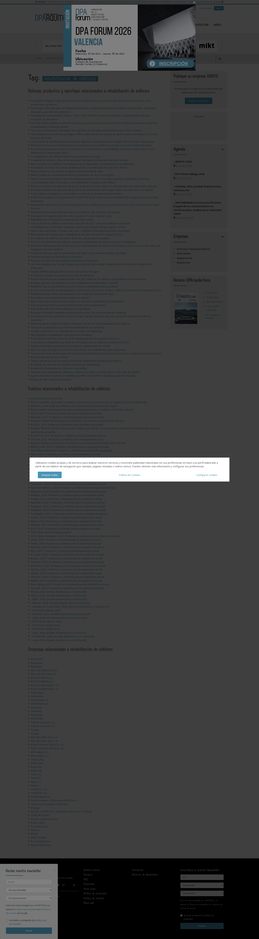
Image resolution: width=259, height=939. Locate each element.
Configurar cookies (206, 475)
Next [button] (222, 46)
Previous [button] (37, 46)
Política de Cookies (129, 475)
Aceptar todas (50, 475)
